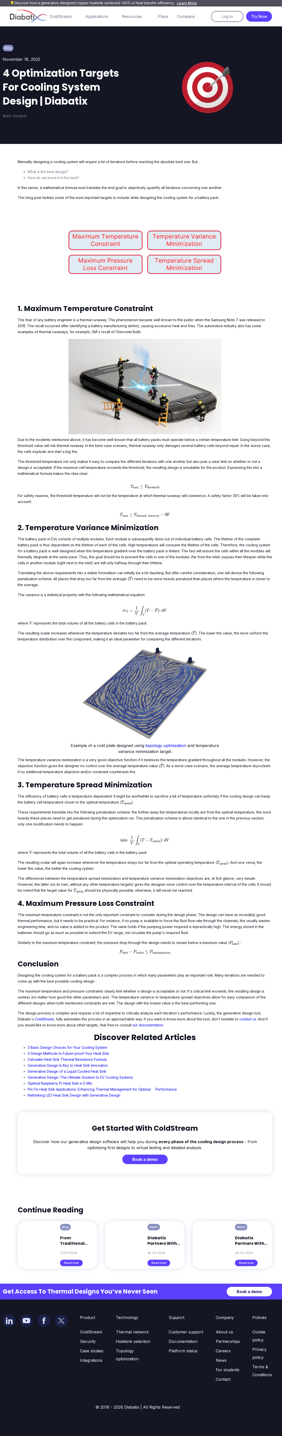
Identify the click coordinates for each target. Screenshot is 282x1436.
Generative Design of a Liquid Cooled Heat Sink (67, 1071)
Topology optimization (127, 1354)
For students (227, 1369)
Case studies (91, 1350)
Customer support (186, 1331)
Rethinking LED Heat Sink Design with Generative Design (74, 1095)
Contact (223, 1379)
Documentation (183, 1341)
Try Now (259, 16)
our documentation (147, 1025)
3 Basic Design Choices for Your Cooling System (67, 1047)
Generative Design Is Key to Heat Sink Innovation (68, 1065)
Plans (163, 16)
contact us (247, 1019)
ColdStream (44, 1019)
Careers (223, 1350)
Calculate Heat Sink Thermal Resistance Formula (67, 1059)
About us (224, 1331)
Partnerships (228, 1341)
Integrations (91, 1360)
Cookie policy (258, 1335)
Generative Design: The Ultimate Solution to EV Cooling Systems (80, 1077)
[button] (66, 16)
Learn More (187, 3)
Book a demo (145, 1159)
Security (88, 1341)
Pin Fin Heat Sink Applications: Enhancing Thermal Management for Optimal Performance (102, 1089)
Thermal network (132, 1331)
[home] (29, 16)
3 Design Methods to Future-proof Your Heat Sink (68, 1053)
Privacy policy (259, 1353)
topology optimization (165, 745)
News (221, 1360)
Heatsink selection (133, 1341)
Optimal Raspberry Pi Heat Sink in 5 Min (60, 1083)
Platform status (183, 1350)
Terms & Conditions (262, 1370)
